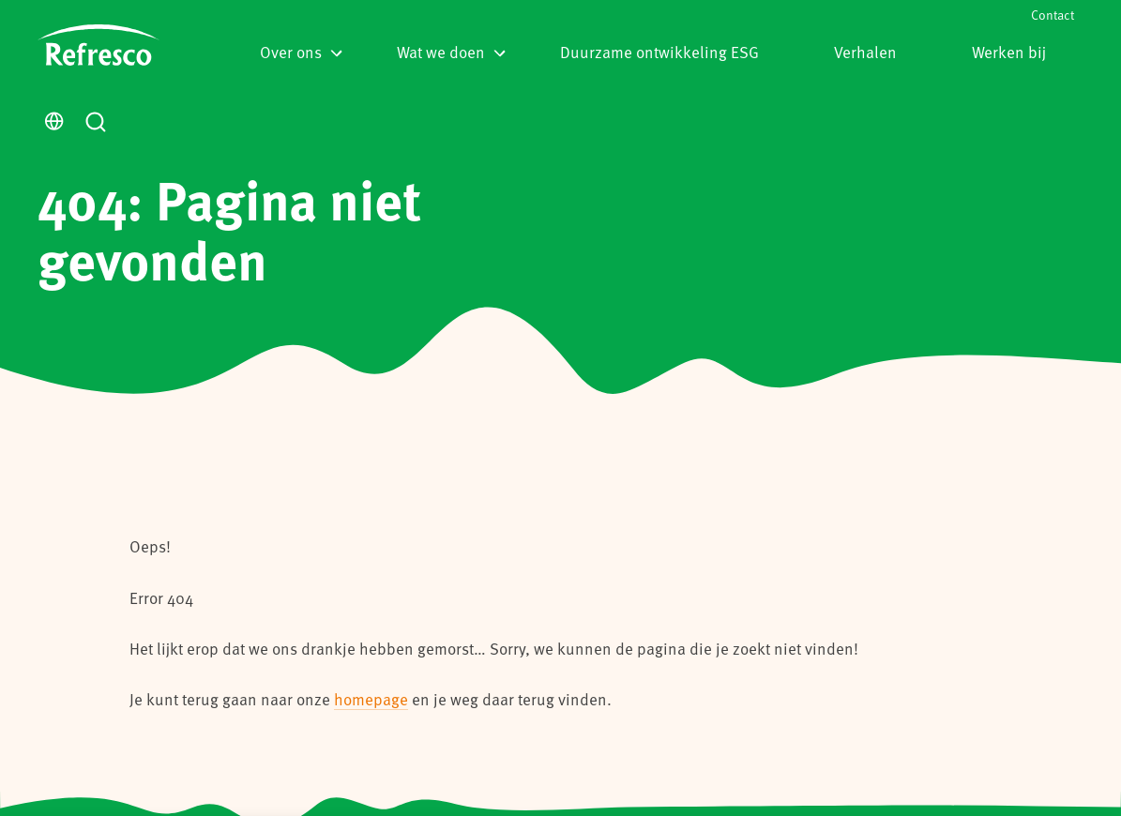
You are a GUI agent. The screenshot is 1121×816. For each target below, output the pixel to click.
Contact (1052, 14)
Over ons (301, 51)
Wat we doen (451, 51)
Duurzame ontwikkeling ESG (659, 51)
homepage (371, 699)
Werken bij (1009, 51)
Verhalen (865, 51)
